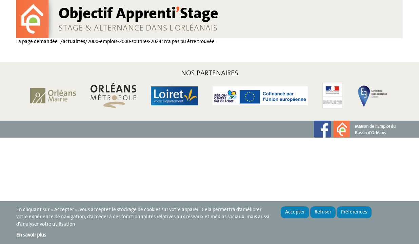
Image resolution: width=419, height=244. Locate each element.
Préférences (354, 212)
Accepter (295, 212)
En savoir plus (31, 235)
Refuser (323, 212)
